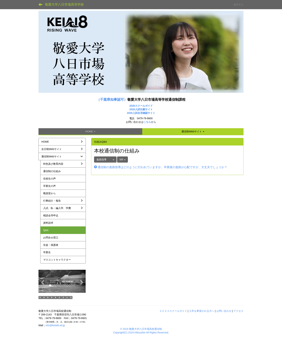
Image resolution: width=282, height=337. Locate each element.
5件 (122, 159)
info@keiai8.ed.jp (55, 325)
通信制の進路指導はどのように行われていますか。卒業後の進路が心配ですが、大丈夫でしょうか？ (160, 167)
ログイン (238, 4)
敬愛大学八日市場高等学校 (64, 4)
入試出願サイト (144, 109)
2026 (132, 109)
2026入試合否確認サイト (141, 112)
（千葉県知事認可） (112, 99)
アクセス (238, 310)
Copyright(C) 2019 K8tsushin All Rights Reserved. (141, 332)
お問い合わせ (223, 310)
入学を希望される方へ (201, 310)
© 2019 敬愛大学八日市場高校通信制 (141, 328)
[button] (193, 131)
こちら (147, 121)
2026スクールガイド (141, 105)
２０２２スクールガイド (173, 310)
